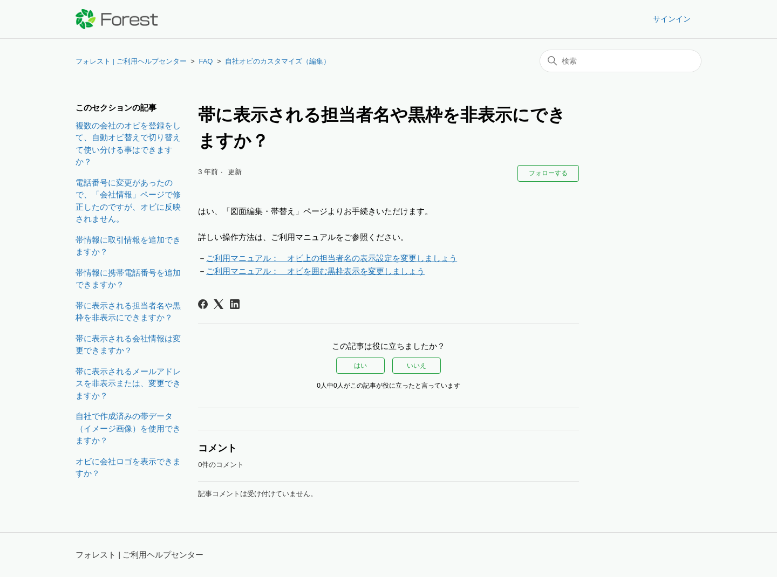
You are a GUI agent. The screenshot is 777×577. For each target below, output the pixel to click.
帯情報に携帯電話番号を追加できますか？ (128, 279)
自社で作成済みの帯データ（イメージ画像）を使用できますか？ (128, 428)
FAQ (206, 61)
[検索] (620, 61)
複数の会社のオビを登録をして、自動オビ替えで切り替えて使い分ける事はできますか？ (128, 144)
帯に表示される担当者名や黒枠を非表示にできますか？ (128, 311)
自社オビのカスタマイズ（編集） (277, 61)
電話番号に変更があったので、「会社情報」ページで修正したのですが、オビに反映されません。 (128, 201)
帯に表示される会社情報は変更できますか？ (128, 344)
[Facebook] (203, 304)
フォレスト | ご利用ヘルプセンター (131, 61)
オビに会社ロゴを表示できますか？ (128, 467)
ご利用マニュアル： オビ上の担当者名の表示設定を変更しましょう (331, 258)
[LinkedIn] (235, 304)
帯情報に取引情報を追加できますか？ (128, 246)
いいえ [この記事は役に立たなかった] (416, 365)
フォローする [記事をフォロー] (548, 173)
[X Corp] (218, 304)
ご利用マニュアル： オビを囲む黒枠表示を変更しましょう (315, 271)
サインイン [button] (672, 19)
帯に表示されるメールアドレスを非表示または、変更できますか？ (128, 383)
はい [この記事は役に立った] (360, 365)
